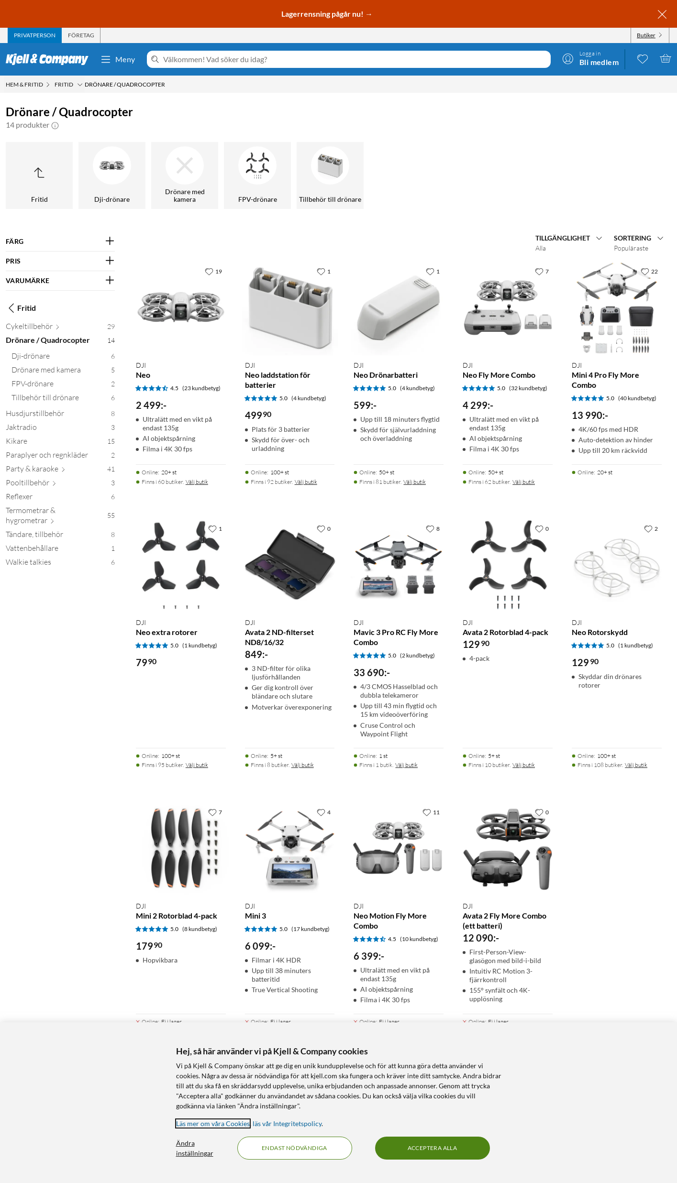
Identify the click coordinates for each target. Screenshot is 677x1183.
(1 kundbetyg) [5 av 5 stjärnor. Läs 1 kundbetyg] (199, 645)
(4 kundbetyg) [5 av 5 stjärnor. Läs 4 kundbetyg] (308, 398)
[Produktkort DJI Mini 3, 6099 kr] (290, 848)
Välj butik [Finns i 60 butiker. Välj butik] (197, 481)
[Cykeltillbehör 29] (60, 328)
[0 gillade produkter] (642, 58)
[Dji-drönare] (112, 175)
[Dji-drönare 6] (63, 358)
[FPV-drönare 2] (63, 386)
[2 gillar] (651, 528)
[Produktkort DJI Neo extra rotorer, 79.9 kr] (181, 564)
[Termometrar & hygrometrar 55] (60, 517)
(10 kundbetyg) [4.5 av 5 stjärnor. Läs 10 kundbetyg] (419, 938)
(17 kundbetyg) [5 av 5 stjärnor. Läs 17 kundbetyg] (310, 928)
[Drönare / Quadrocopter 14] (60, 342)
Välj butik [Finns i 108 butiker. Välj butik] (636, 764)
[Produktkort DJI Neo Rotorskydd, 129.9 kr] (617, 564)
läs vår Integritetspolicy (287, 1123)
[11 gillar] (431, 812)
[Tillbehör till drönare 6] (63, 399)
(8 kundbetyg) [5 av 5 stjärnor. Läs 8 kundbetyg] (199, 928)
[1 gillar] (324, 271)
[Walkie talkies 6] (60, 564)
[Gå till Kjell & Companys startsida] (50, 59)
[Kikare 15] (60, 443)
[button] (55, 125)
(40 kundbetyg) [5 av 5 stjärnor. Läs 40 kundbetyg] (637, 398)
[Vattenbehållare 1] (60, 550)
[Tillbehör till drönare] (330, 175)
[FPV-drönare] (257, 175)
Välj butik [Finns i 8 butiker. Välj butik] (302, 764)
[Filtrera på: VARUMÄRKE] (60, 280)
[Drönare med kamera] (185, 175)
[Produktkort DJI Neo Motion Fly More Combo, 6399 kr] (398, 848)
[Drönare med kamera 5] (63, 372)
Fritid (21, 308)
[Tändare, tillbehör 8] (60, 536)
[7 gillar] (542, 271)
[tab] (35, 35)
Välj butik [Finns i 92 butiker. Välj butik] (306, 481)
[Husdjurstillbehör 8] (60, 415)
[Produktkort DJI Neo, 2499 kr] (181, 307)
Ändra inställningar (194, 1148)
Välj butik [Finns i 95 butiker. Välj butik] (197, 764)
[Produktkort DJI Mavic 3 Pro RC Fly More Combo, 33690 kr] (398, 564)
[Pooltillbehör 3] (60, 485)
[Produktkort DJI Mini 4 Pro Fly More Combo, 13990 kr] (617, 307)
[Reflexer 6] (60, 498)
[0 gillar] (324, 528)
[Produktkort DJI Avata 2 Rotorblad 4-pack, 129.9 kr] (507, 564)
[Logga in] (590, 58)
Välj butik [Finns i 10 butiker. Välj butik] (523, 764)
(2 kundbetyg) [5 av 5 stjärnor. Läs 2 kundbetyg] (417, 655)
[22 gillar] (649, 271)
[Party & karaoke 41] (60, 471)
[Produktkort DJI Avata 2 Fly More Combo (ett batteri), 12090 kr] (507, 848)
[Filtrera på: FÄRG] (60, 241)
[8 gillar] (433, 528)
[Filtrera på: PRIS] (60, 261)
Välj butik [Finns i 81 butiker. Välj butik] (414, 481)
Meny (117, 59)
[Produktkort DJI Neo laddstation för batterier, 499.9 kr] (290, 307)
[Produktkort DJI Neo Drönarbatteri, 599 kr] (398, 307)
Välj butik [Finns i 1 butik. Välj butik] (406, 764)
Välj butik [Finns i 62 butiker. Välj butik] (523, 481)
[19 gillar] (213, 271)
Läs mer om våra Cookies (213, 1123)
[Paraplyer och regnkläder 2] (60, 457)
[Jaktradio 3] (60, 429)
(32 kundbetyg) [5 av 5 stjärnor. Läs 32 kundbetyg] (528, 388)
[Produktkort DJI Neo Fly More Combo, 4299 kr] (507, 307)
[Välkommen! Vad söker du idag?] (355, 59)
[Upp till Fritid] (39, 175)
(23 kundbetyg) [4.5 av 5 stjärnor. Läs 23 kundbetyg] (201, 388)
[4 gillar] (324, 812)
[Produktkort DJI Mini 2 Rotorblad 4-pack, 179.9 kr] (181, 848)
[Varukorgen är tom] (665, 58)
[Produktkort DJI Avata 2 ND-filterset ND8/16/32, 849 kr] (290, 564)
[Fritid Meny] (80, 85)
